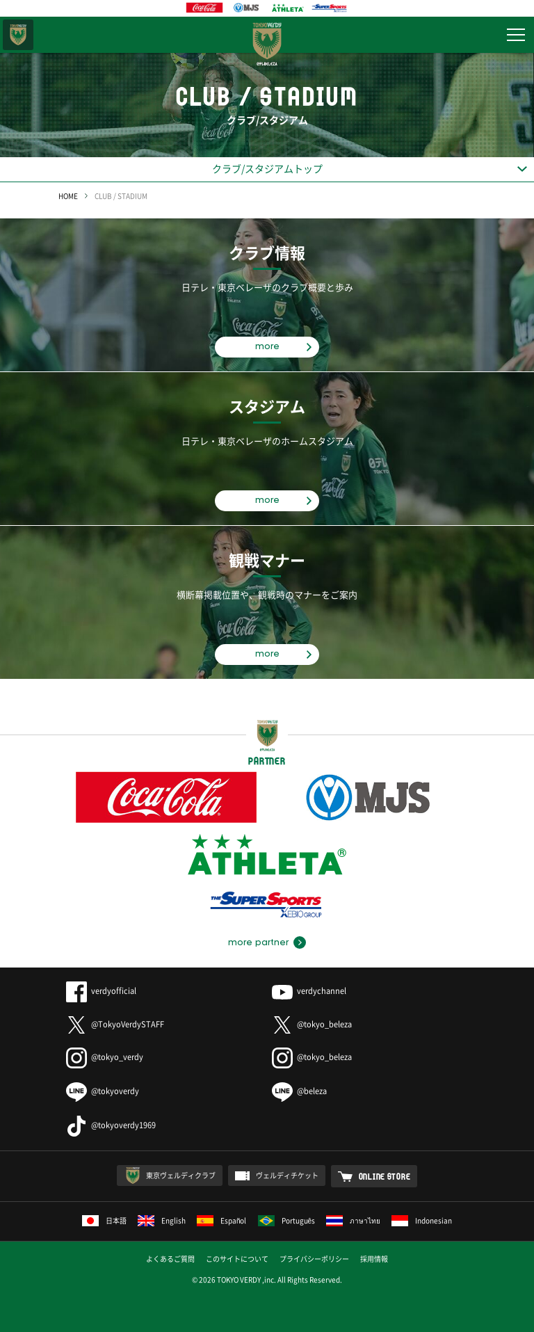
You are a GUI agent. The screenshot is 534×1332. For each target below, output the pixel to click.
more (267, 346)
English (162, 1220)
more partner (258, 942)
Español (222, 1220)
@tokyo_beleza (312, 1024)
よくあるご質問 (170, 1258)
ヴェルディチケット (287, 1175)
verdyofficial (101, 991)
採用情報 (374, 1258)
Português (287, 1220)
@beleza (299, 1091)
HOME (68, 196)
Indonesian (421, 1220)
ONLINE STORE (385, 1176)
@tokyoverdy (102, 1091)
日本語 (104, 1220)
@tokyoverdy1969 (111, 1125)
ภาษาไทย (353, 1220)
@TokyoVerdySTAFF (115, 1024)
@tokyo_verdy (104, 1057)
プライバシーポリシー (314, 1258)
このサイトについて (237, 1258)
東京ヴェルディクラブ (181, 1175)
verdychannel (309, 991)
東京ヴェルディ (18, 34)
